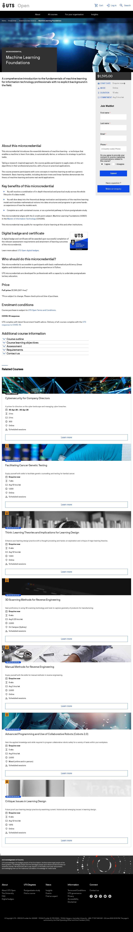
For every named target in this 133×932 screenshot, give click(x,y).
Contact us (94, 890)
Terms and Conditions (77, 890)
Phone (103, 145)
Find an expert (52, 896)
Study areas (12, 21)
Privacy (71, 896)
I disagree (120, 164)
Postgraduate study (32, 890)
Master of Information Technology (21, 219)
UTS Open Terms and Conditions (42, 310)
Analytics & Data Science (27, 21)
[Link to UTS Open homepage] (15, 5)
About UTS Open (9, 890)
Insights (49, 890)
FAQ (3, 896)
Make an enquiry (113, 188)
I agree (107, 164)
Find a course (29, 893)
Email (102, 134)
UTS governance (75, 893)
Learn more (66, 437)
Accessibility (73, 899)
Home (4, 21)
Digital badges (8, 899)
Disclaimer (72, 902)
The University (8, 893)
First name (104, 113)
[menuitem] (37, 14)
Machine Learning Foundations (49, 21)
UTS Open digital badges (28, 250)
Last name (104, 123)
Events (48, 893)
